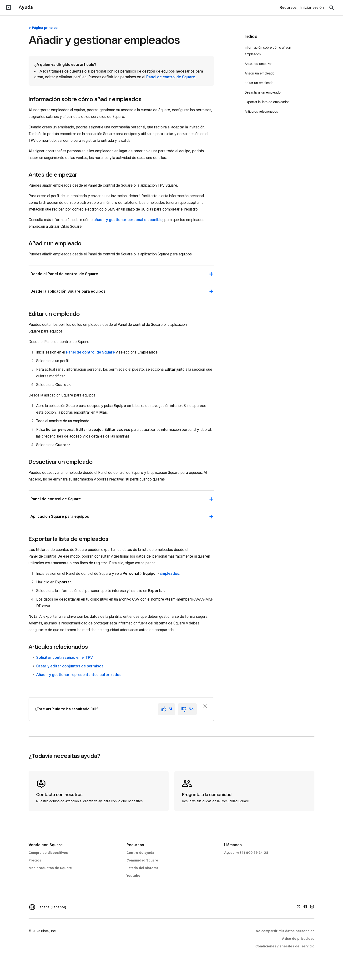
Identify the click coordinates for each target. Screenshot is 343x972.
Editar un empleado (259, 83)
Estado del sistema (142, 868)
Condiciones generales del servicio (284, 946)
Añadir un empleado (259, 73)
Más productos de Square (50, 868)
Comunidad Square (142, 860)
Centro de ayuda (140, 853)
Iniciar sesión (312, 7)
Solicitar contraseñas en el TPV (64, 657)
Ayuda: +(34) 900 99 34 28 (246, 853)
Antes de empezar (259, 64)
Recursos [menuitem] (288, 7)
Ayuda (26, 7)
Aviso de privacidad (298, 938)
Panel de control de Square (170, 77)
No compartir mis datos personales (285, 931)
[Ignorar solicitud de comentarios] (205, 706)
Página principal (45, 28)
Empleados (169, 573)
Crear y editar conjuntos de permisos (70, 666)
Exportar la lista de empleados (267, 102)
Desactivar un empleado (263, 92)
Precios (35, 860)
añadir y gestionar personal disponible (128, 219)
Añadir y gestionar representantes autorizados (78, 674)
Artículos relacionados (261, 111)
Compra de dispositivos (48, 853)
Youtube (133, 875)
